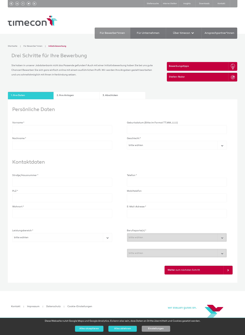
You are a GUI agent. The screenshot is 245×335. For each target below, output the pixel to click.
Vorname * (18, 123)
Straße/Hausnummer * (25, 175)
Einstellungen (156, 329)
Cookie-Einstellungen (79, 306)
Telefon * (132, 175)
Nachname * (19, 138)
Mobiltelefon (134, 191)
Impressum (33, 306)
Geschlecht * (134, 138)
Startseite (12, 46)
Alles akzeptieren (89, 329)
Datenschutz (53, 306)
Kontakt (15, 306)
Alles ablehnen (122, 329)
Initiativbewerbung (57, 46)
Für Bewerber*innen (32, 46)
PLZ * (15, 191)
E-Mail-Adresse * (136, 207)
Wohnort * (18, 207)
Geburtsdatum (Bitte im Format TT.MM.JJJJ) (152, 123)
